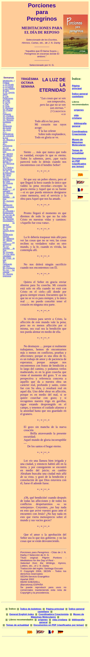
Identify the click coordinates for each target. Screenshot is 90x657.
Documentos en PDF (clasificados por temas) (79, 162)
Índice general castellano (80, 95)
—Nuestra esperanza (8, 275)
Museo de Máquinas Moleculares (78, 142)
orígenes (79, 110)
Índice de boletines (30, 608)
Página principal (77, 87)
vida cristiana (77, 116)
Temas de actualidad (78, 151)
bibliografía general (79, 124)
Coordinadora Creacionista (79, 132)
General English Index (21, 614)
